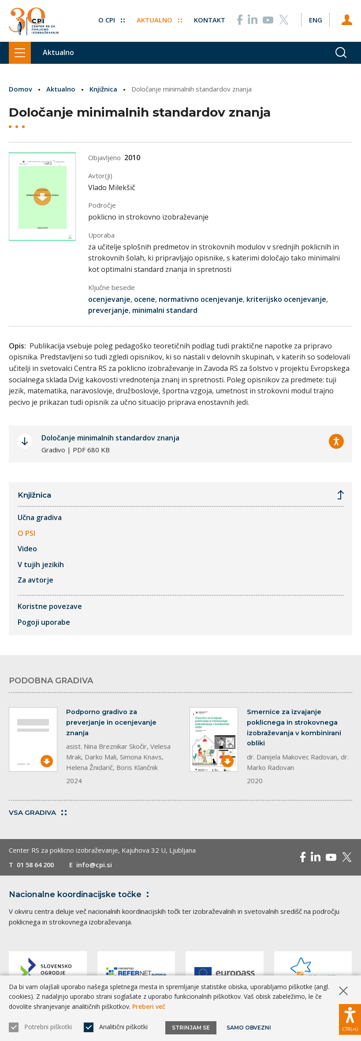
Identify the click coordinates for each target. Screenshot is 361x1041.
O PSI (26, 533)
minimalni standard (164, 310)
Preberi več (148, 1006)
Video (27, 548)
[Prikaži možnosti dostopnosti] (350, 1019)
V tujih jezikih (41, 564)
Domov (20, 88)
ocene (144, 299)
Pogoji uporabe (44, 622)
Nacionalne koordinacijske (81, 895)
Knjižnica (103, 88)
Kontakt (209, 19)
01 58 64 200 (37, 865)
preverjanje (108, 310)
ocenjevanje (109, 299)
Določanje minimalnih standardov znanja (110, 438)
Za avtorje (35, 580)
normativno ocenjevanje (201, 299)
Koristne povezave (50, 606)
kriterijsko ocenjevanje (286, 299)
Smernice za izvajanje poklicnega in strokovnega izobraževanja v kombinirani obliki (294, 728)
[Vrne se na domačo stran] (34, 21)
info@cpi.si (98, 865)
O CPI (111, 19)
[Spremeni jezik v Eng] (315, 19)
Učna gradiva (40, 517)
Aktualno (159, 19)
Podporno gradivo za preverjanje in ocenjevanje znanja (111, 722)
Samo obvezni (249, 1027)
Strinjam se (191, 1027)
